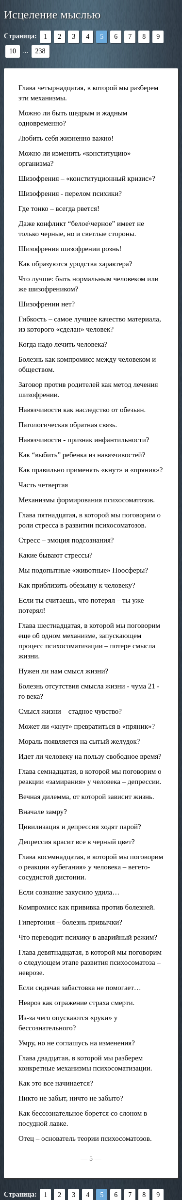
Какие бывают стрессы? (55, 555)
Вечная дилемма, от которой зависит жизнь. (86, 796)
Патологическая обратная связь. (67, 425)
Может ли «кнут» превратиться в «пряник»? (86, 726)
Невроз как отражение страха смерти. (76, 1003)
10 (12, 51)
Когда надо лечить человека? (62, 344)
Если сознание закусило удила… (68, 892)
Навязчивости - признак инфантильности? (83, 440)
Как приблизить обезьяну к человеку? (76, 585)
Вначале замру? (42, 812)
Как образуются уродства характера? (75, 264)
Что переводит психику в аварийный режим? (87, 937)
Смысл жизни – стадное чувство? (70, 711)
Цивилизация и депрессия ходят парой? (79, 827)
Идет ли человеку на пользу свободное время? (90, 756)
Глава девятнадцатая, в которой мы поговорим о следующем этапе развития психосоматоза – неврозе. (90, 962)
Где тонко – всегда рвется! (58, 208)
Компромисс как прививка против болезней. (86, 907)
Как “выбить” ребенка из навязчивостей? (81, 455)
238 (40, 51)
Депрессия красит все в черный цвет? (76, 842)
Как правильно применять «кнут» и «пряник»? (90, 470)
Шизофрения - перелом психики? (70, 193)
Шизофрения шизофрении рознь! (70, 249)
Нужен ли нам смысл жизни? (63, 671)
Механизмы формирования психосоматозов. (86, 500)
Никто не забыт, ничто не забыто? (70, 1098)
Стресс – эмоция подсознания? (66, 540)
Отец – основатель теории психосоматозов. (85, 1138)
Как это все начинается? (55, 1083)
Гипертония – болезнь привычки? (70, 922)
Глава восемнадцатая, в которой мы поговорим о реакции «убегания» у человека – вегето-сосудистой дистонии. (90, 867)
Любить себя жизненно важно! (66, 138)
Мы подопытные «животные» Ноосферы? (83, 570)
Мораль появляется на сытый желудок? (79, 741)
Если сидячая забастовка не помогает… (79, 988)
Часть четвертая (43, 485)
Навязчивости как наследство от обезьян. (82, 410)
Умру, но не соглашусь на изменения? (76, 1043)
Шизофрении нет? (46, 304)
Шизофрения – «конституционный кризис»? (86, 178)
